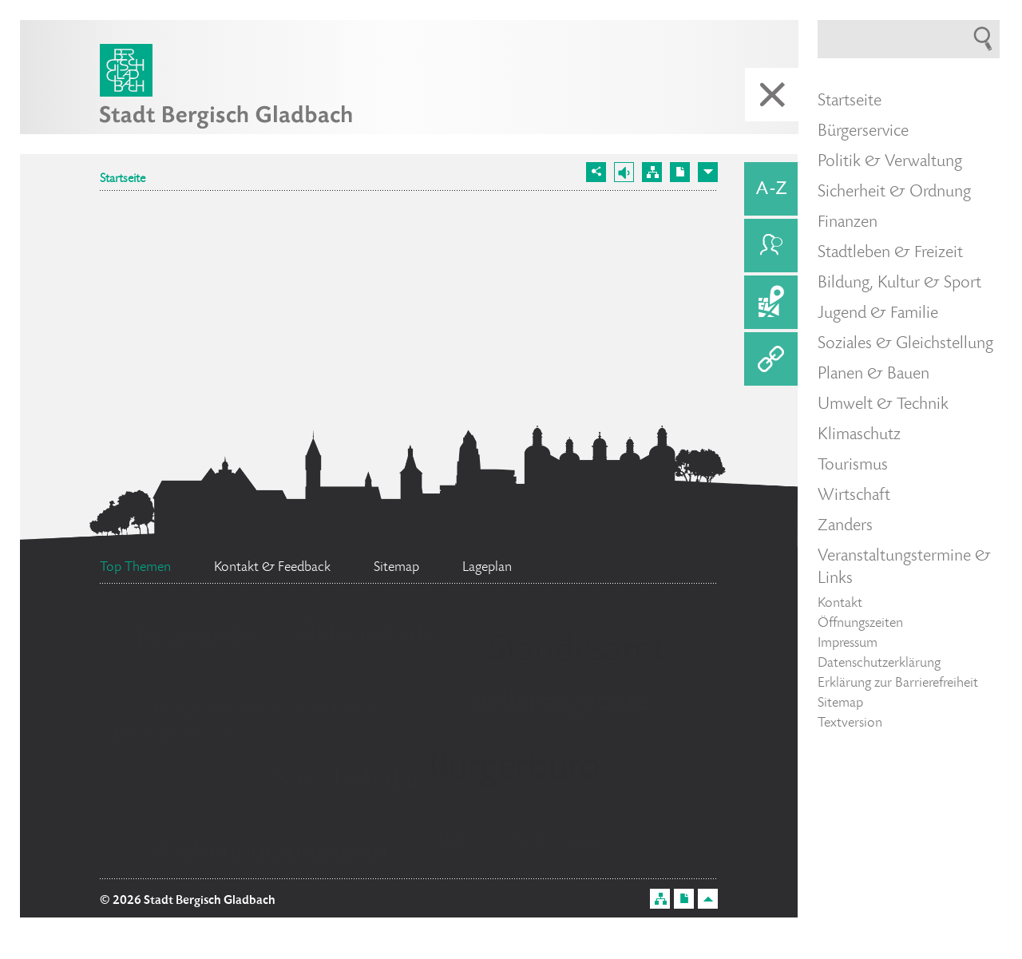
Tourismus (853, 465)
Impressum (847, 643)
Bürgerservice (863, 132)
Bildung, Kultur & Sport (899, 283)
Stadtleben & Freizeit (890, 253)
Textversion (850, 723)
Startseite (122, 179)
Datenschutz (367, 634)
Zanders (845, 526)
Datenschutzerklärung (879, 663)
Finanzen (847, 223)
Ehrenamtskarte (175, 736)
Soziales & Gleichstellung (905, 344)
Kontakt (840, 603)
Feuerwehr (196, 639)
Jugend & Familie (878, 314)
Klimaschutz (859, 435)
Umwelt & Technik (883, 405)
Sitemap (840, 703)
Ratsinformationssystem (533, 840)
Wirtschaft (854, 496)
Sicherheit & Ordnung (894, 192)
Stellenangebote (557, 703)
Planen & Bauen (873, 374)
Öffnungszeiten (860, 623)
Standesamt (576, 652)
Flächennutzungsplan (270, 853)
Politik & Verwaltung (890, 162)
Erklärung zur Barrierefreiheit (898, 683)
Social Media (346, 781)
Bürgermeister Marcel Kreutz (268, 711)
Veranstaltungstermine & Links (904, 568)
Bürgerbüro (514, 769)
